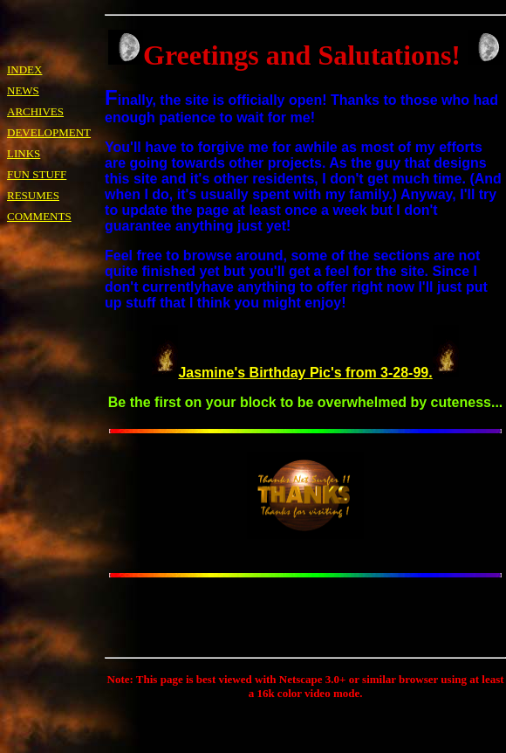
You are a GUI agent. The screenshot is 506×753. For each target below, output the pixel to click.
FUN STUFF (36, 174)
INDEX (24, 69)
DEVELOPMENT (49, 132)
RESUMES (33, 195)
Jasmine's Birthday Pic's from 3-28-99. (305, 372)
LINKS (23, 153)
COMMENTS (39, 216)
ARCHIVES (35, 111)
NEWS (23, 90)
